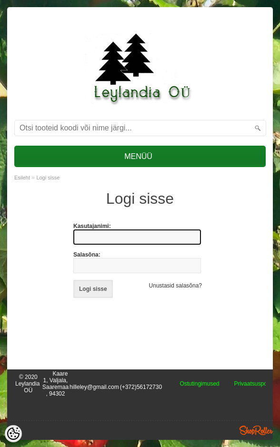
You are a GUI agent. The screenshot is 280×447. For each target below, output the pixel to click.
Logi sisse (48, 177)
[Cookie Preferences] (13, 433)
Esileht (22, 177)
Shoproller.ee (256, 430)
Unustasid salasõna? (175, 285)
